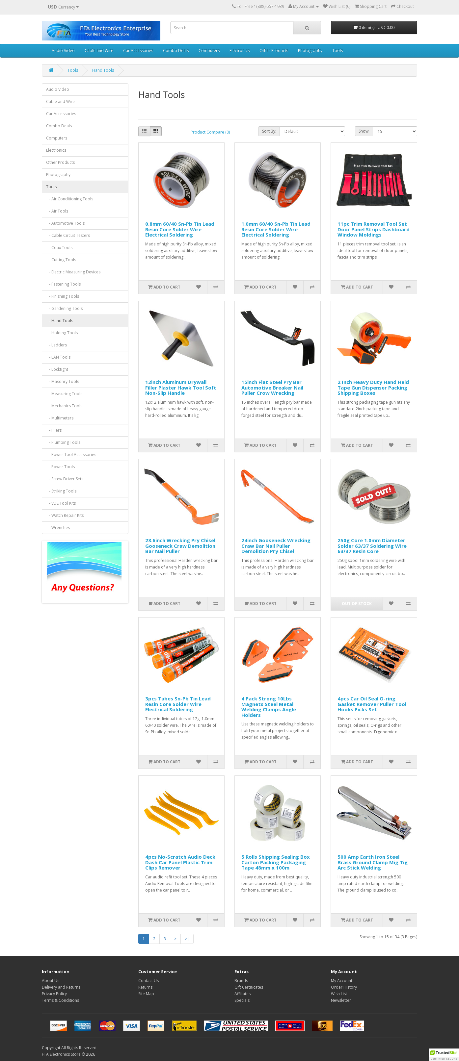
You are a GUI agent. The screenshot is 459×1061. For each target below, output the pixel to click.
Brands (241, 980)
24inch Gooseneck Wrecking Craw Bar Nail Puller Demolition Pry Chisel (275, 545)
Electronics (240, 50)
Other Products (273, 50)
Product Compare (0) (210, 132)
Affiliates (242, 994)
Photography (310, 50)
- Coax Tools (59, 247)
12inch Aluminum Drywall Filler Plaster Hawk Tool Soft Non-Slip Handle (180, 387)
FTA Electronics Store (61, 1054)
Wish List (339, 994)
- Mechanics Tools (64, 406)
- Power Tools (60, 466)
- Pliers (54, 430)
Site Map (146, 994)
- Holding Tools (62, 333)
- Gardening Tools (64, 308)
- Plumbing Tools (63, 442)
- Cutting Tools (61, 260)
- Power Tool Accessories (71, 454)
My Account (341, 980)
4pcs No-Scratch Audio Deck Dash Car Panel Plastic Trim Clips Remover (180, 862)
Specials (242, 1000)
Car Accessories (138, 50)
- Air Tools (57, 211)
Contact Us (148, 980)
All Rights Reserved (78, 1047)
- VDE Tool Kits (61, 503)
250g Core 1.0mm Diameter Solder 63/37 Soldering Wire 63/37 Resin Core (372, 545)
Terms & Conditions (60, 1000)
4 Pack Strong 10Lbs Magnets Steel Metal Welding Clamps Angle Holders (268, 706)
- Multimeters (59, 418)
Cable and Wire (99, 50)
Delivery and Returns (61, 987)
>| (187, 939)
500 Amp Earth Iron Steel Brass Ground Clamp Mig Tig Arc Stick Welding (373, 862)
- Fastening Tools (63, 284)
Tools (337, 50)
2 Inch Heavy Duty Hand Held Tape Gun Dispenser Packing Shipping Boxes (373, 387)
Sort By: (269, 131)
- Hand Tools (59, 320)
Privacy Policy (54, 994)
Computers (209, 50)
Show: (364, 131)
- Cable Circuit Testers (68, 235)
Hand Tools (103, 70)
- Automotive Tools (65, 223)
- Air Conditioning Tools (69, 199)
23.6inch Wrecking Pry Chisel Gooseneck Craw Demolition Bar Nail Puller (180, 545)
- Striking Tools (61, 491)
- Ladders (56, 345)
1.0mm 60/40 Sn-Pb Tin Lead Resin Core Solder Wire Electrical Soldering (275, 229)
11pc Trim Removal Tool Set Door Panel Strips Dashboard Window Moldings (374, 229)
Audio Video (63, 50)
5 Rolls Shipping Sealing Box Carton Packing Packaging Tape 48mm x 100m (275, 862)
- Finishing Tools (62, 296)
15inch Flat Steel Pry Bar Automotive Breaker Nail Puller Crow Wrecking (272, 387)
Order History (344, 987)
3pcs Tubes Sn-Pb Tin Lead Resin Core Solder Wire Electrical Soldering (178, 704)
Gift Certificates (248, 987)
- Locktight (57, 369)
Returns (145, 987)
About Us (50, 980)
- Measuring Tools (64, 393)
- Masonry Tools (62, 381)
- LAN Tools (58, 357)
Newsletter (341, 1000)
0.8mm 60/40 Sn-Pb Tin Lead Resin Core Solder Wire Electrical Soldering (179, 229)
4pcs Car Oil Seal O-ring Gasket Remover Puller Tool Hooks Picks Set (372, 704)
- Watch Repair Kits (65, 515)
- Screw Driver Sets (64, 479)
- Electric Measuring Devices (73, 272)
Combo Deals (176, 50)
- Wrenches (58, 527)
